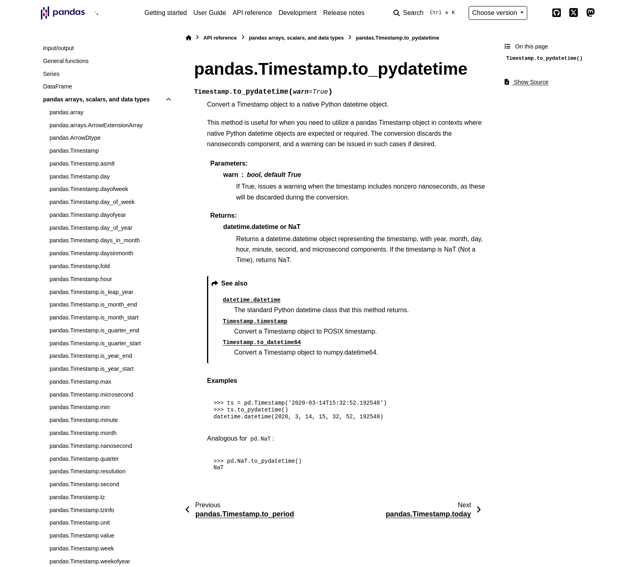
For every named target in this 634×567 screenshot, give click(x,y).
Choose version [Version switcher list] (495, 12)
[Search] (425, 13)
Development (298, 12)
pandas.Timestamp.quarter (83, 459)
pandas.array (66, 112)
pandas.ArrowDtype (74, 137)
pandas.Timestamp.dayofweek (88, 189)
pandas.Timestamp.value (81, 535)
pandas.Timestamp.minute (83, 420)
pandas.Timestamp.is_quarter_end (94, 330)
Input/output (58, 48)
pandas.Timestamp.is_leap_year (91, 292)
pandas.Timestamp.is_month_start (93, 317)
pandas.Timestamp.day (79, 176)
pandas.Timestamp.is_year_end (90, 356)
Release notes (343, 12)
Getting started (165, 12)
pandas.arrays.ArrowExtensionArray (95, 125)
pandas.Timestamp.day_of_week (92, 202)
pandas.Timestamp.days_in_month (94, 240)
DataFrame (57, 86)
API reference (252, 12)
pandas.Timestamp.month (82, 433)
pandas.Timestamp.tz (77, 497)
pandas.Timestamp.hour (80, 279)
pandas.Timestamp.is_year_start (91, 368)
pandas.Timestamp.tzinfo (81, 510)
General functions (66, 61)
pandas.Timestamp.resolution (87, 471)
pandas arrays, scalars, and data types (96, 99)
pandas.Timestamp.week (81, 548)
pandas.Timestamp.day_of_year (90, 228)
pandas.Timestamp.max (80, 381)
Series (51, 74)
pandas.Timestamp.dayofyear (87, 215)
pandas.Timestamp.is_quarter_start (95, 343)
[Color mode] (539, 13)
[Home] (188, 38)
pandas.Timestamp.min (79, 407)
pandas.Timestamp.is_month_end (93, 304)
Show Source (527, 82)
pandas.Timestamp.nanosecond (90, 446)
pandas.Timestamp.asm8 (81, 163)
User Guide (209, 12)
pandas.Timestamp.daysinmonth (91, 253)
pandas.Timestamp (74, 150)
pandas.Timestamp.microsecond (91, 394)
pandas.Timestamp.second (84, 484)
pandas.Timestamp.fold (79, 266)
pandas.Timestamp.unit (79, 522)
